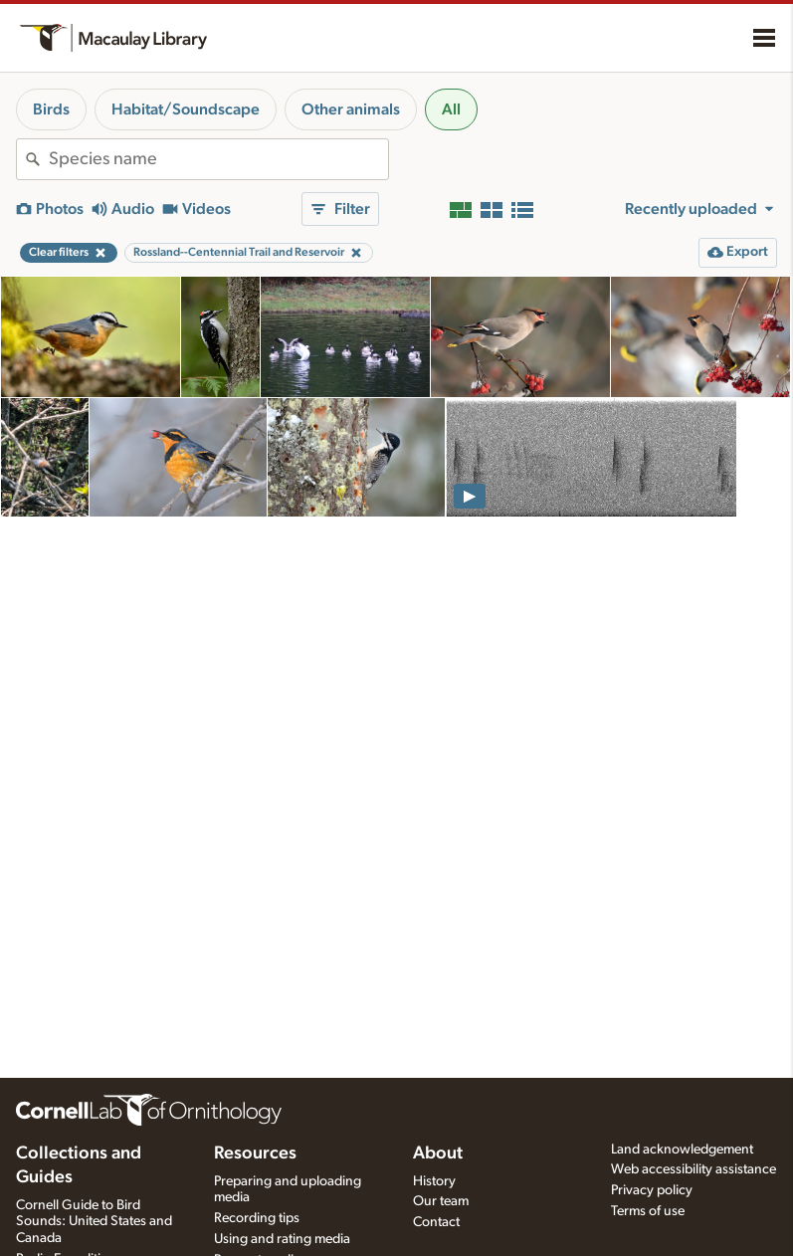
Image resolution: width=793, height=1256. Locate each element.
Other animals (350, 109)
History (434, 1181)
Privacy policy (652, 1190)
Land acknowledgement (682, 1149)
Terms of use (648, 1211)
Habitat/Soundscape (185, 109)
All (451, 109)
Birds (51, 109)
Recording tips (256, 1218)
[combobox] (218, 159)
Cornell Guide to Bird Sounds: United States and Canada (94, 1222)
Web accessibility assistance (693, 1169)
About (438, 1153)
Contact (436, 1222)
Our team (441, 1201)
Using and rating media (282, 1239)
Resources (255, 1153)
